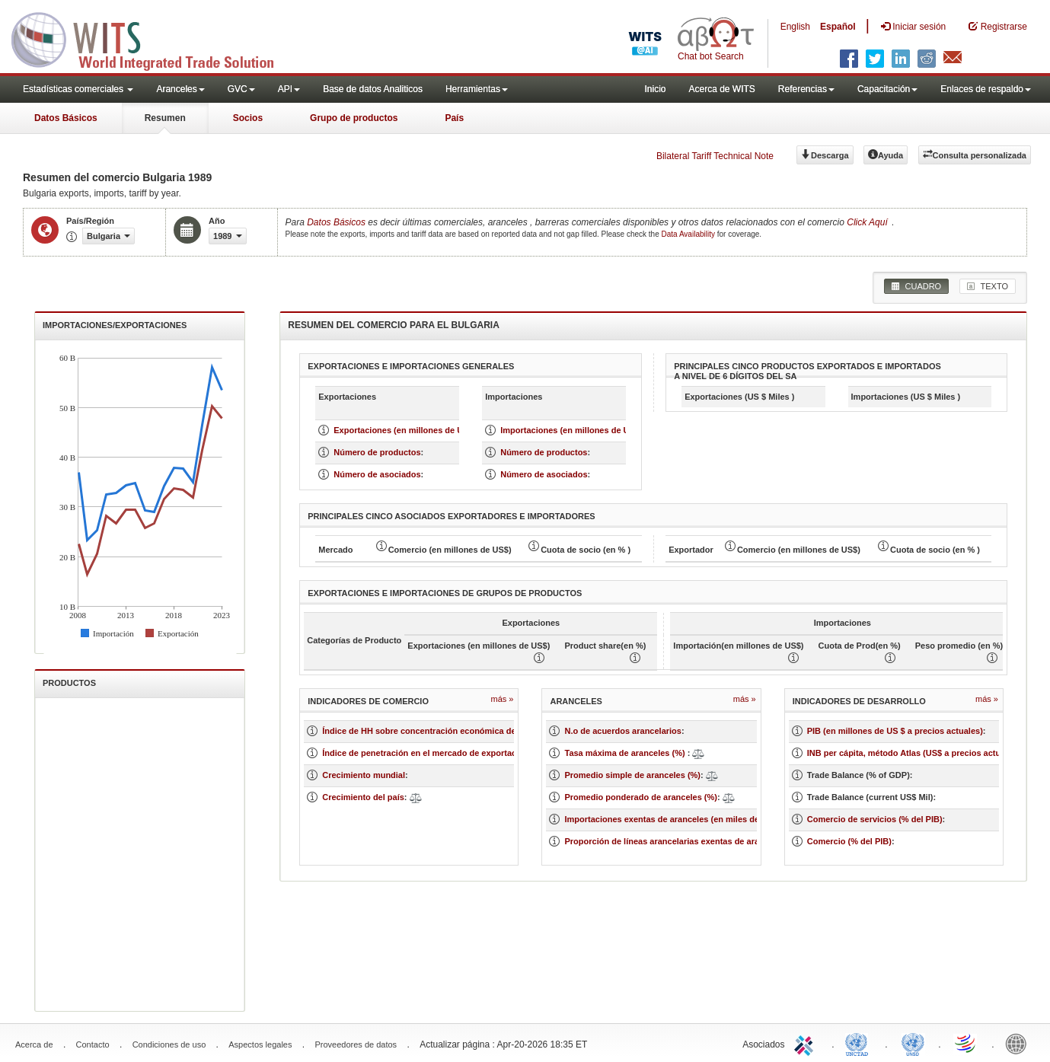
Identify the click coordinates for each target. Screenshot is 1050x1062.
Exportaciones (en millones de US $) (406, 430)
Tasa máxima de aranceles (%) (625, 752)
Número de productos (377, 452)
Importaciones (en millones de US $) (572, 430)
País (454, 118)
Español (838, 26)
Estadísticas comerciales (78, 89)
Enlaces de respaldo (985, 89)
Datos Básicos (65, 118)
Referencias (806, 89)
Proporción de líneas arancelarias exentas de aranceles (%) (682, 841)
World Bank (1019, 1043)
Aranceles (180, 89)
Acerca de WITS (721, 89)
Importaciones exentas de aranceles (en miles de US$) (672, 819)
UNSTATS (913, 1043)
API (289, 89)
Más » (502, 698)
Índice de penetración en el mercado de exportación (425, 752)
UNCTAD (859, 1043)
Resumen (165, 118)
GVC (241, 89)
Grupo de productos (353, 118)
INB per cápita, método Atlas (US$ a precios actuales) (913, 752)
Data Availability (689, 234)
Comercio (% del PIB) (849, 841)
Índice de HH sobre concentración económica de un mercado (444, 730)
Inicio (654, 89)
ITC (806, 1043)
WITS (152, 38)
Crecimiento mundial (363, 775)
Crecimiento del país (363, 797)
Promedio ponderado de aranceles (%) (640, 797)
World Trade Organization (966, 1043)
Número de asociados (377, 474)
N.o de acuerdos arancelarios (622, 730)
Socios (248, 118)
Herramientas (476, 89)
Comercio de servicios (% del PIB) (875, 819)
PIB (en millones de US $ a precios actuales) (895, 730)
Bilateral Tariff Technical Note (715, 156)
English (795, 26)
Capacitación (887, 89)
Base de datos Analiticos (373, 89)
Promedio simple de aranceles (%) (632, 775)
